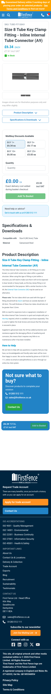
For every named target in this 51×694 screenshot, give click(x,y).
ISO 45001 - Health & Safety (16, 543)
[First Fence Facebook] (13, 644)
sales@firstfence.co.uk (18, 397)
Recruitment (9, 579)
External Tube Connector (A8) (18, 290)
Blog (5, 575)
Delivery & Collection (12, 562)
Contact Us (14, 407)
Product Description (25, 112)
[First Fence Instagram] (26, 644)
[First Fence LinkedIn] (19, 644)
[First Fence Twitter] (32, 644)
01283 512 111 (14, 393)
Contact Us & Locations (14, 557)
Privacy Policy (10, 680)
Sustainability (9, 584)
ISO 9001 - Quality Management (18, 526)
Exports (6, 570)
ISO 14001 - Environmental (15, 530)
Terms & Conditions (13, 689)
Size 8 (20, 301)
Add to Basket (39, 425)
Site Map (7, 684)
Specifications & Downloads (25, 120)
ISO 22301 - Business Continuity (18, 534)
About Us (7, 553)
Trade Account (10, 566)
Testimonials (9, 588)
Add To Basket (25, 196)
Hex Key (5, 319)
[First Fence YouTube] (38, 644)
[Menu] (3, 15)
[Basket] (48, 15)
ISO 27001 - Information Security (18, 539)
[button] (8, 15)
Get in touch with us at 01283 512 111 (21, 213)
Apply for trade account (18, 502)
